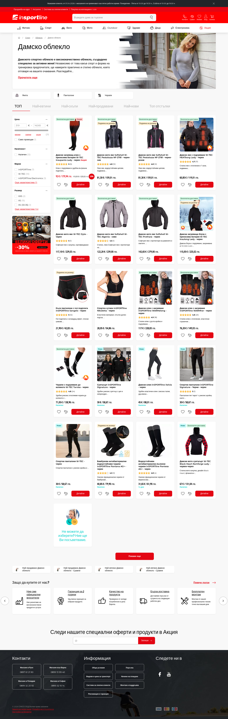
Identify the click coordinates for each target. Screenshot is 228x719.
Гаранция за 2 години (76, 593)
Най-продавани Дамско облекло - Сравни (70, 569)
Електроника (180, 28)
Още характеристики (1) (26, 182)
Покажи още (135, 556)
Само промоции (27, 139)
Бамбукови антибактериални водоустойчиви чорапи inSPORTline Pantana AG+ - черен (112, 465)
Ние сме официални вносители (34, 595)
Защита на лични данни (21, 709)
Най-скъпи (69, 106)
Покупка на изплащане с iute (83, 9)
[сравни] (66, 185)
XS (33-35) (24, 205)
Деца (155, 28)
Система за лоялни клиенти (56, 9)
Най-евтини (41, 106)
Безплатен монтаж (198, 593)
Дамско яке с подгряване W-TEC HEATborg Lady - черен (196, 156)
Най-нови (131, 106)
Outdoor (110, 28)
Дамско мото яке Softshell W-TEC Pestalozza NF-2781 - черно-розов (154, 157)
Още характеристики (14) (27, 209)
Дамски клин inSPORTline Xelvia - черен (155, 386)
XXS (21, 196)
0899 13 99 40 (57, 669)
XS (21, 200)
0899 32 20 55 (26, 683)
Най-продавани (101, 106)
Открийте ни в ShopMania (43, 709)
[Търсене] (151, 17)
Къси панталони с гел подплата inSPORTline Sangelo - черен (72, 309)
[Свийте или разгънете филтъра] (46, 119)
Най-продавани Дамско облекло (29, 569)
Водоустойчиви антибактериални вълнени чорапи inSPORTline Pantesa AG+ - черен (153, 465)
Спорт (45, 28)
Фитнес (23, 28)
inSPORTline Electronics (32, 178)
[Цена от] (21, 126)
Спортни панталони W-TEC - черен (70, 462)
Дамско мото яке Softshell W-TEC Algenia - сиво (112, 235)
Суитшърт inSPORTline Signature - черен (109, 386)
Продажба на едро (22, 9)
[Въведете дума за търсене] (109, 17)
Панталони (64, 95)
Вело (67, 28)
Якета (21, 95)
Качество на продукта (116, 593)
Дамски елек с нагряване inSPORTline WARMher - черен (196, 309)
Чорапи (104, 95)
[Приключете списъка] (214, 3)
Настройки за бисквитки (21, 712)
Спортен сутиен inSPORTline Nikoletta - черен (112, 309)
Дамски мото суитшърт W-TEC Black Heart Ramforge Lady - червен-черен (195, 464)
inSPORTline (26, 169)
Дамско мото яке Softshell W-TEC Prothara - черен (153, 235)
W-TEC (23, 174)
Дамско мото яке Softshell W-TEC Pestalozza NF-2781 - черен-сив (113, 157)
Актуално (37, 9)
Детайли (80, 184)
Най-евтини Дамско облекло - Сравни (151, 569)
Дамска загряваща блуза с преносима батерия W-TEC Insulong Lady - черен (193, 237)
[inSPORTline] (29, 17)
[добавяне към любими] (59, 185)
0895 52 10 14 (57, 683)
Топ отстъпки (159, 106)
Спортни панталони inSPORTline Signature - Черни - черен (196, 386)
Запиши (146, 640)
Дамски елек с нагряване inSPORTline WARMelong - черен (152, 311)
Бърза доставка (159, 591)
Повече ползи (204, 582)
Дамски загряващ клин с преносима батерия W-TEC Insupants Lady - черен (71, 157)
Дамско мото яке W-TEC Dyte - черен (71, 235)
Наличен (24, 154)
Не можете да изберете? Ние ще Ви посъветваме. (72, 536)
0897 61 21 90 (26, 669)
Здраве (133, 28)
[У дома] (19, 38)
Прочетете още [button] (27, 77)
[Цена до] (39, 126)
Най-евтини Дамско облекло (110, 569)
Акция (205, 28)
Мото (87, 28)
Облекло (39, 38)
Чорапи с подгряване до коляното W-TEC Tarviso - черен (72, 386)
